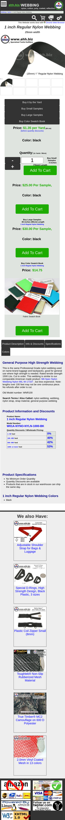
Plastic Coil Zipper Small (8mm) (30, 632)
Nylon (9, 12)
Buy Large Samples (32, 115)
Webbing (3, 12)
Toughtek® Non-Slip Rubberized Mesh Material (30, 677)
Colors (5, 351)
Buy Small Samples (32, 108)
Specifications (53, 343)
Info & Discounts (35, 343)
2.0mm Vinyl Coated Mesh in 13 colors (30, 761)
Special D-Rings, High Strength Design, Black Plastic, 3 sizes (30, 591)
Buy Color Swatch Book (32, 121)
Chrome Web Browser (54, 22)
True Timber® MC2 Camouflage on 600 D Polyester (30, 720)
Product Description (13, 343)
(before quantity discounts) (32, 131)
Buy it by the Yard (32, 102)
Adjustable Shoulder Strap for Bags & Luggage (30, 548)
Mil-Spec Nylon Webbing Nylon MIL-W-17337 (30, 380)
